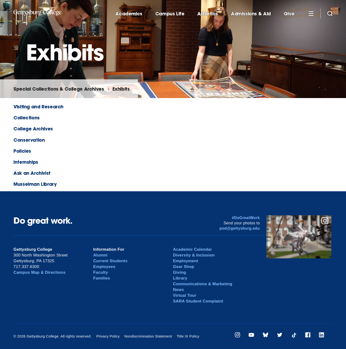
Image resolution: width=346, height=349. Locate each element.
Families (101, 278)
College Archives (33, 128)
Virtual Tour (184, 295)
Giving (179, 272)
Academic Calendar (192, 249)
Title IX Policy (188, 336)
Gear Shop (183, 266)
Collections (26, 117)
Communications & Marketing (202, 284)
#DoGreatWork (246, 218)
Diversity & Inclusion (194, 255)
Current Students (110, 261)
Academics (128, 14)
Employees (104, 266)
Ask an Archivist (31, 172)
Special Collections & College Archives (58, 89)
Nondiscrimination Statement (148, 336)
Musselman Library (34, 183)
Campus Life (170, 14)
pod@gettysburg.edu (240, 228)
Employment (185, 261)
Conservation (29, 139)
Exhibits (121, 89)
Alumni (100, 255)
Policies (22, 150)
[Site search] (330, 13)
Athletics (207, 14)
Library (180, 278)
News (178, 289)
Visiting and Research (38, 106)
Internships (25, 161)
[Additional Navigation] (311, 13)
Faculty (100, 272)
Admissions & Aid (251, 14)
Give (289, 14)
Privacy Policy (108, 336)
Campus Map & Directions (39, 272)
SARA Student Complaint (198, 301)
